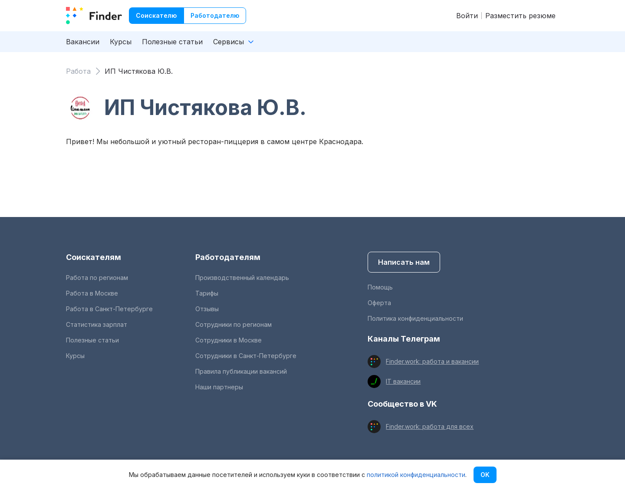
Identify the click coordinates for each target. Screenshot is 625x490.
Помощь (380, 287)
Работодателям (227, 257)
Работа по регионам (97, 277)
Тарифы (206, 293)
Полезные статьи (172, 41)
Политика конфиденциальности (415, 318)
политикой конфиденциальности (416, 474)
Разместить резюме (520, 15)
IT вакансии (403, 381)
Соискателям (93, 257)
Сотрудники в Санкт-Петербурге (245, 355)
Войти (467, 15)
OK (485, 474)
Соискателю (156, 15)
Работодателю (215, 15)
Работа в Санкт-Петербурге (109, 308)
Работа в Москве (92, 293)
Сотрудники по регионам (233, 324)
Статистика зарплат (96, 324)
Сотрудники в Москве (228, 340)
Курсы (121, 41)
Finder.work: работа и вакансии (432, 361)
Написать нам (404, 262)
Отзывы (207, 308)
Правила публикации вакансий (241, 371)
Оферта (379, 302)
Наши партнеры (219, 387)
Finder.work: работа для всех (430, 426)
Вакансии (82, 41)
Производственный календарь (242, 277)
